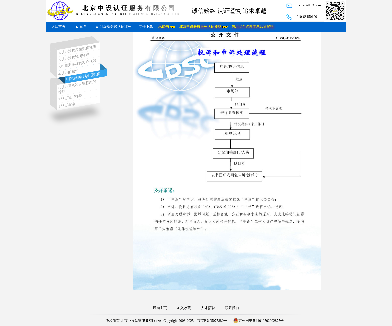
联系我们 (232, 308)
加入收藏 (184, 308)
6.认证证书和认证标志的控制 (77, 87)
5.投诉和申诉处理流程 (83, 77)
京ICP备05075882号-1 (213, 321)
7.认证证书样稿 (70, 98)
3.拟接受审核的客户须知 (77, 64)
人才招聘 (208, 308)
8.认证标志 (66, 105)
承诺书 (163, 26)
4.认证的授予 (68, 72)
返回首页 (59, 26)
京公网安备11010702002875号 (261, 321)
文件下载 (146, 26)
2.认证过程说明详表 (73, 57)
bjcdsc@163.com (309, 5)
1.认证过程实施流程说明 (77, 50)
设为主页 (160, 308)
